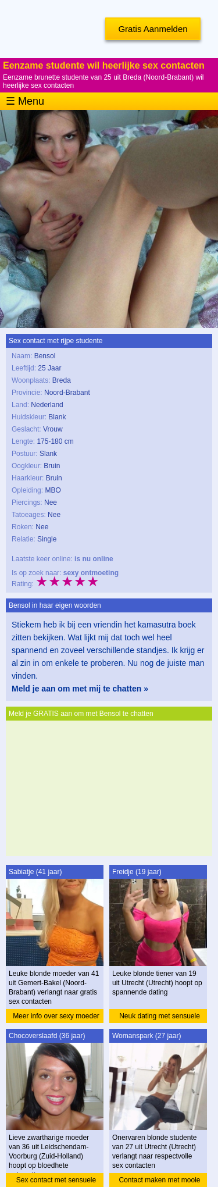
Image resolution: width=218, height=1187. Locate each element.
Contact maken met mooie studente (159, 1181)
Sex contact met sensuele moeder (56, 1181)
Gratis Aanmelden (152, 29)
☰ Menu (25, 101)
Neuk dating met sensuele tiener (159, 1017)
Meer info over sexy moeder (56, 1016)
